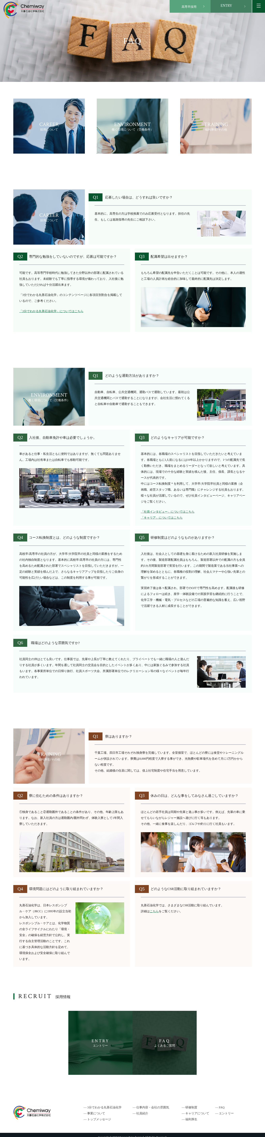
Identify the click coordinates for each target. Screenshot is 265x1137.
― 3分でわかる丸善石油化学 (103, 1103)
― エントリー (226, 1109)
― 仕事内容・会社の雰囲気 (151, 1103)
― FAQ (221, 1103)
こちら (154, 911)
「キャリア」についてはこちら (162, 517)
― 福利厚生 (189, 1115)
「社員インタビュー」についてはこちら (167, 511)
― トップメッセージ (97, 1115)
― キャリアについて (195, 1109)
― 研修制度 (189, 1103)
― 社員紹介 (140, 1109)
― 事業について (94, 1109)
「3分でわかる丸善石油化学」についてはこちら (51, 311)
